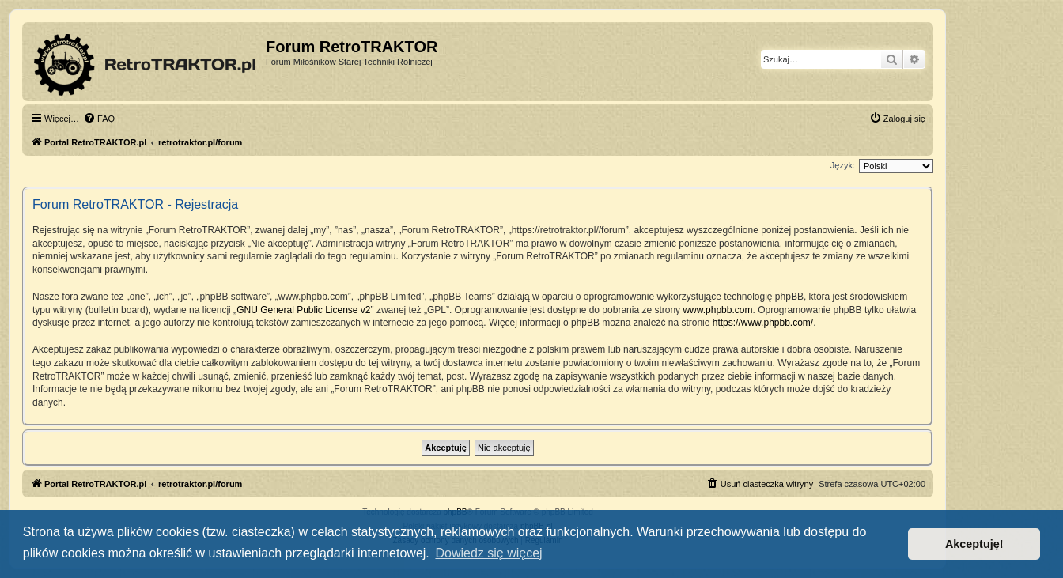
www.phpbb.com (717, 309)
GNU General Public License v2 (303, 309)
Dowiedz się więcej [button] (488, 553)
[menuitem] (99, 118)
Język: (842, 165)
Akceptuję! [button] (974, 544)
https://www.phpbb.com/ (763, 322)
